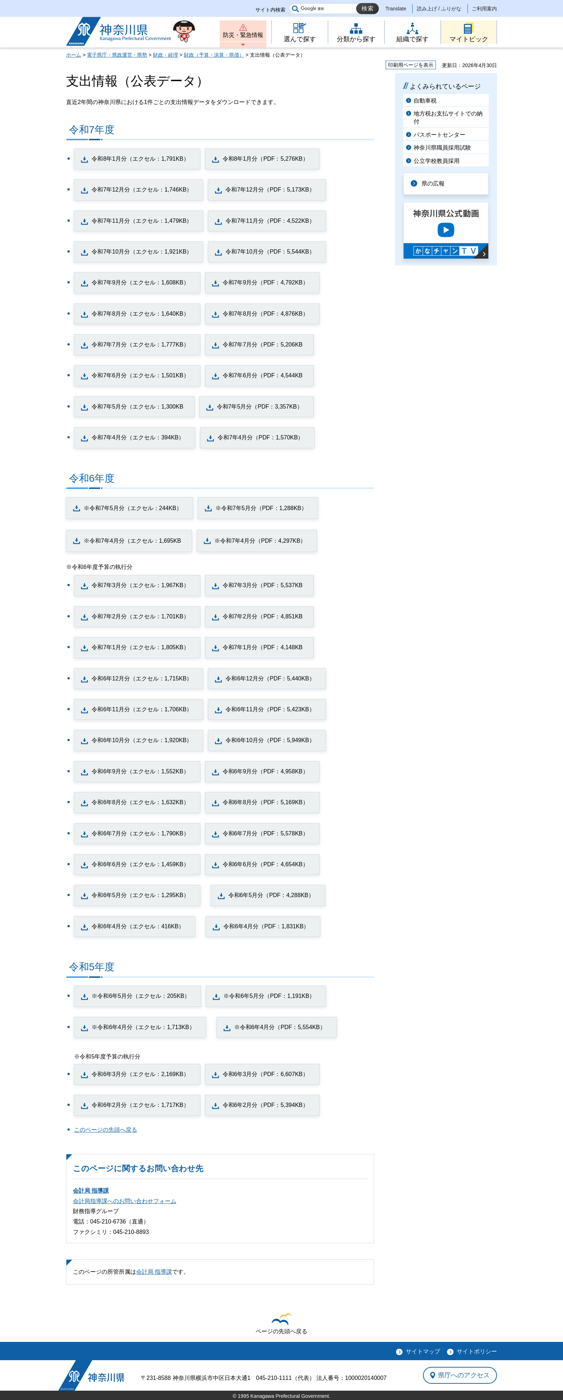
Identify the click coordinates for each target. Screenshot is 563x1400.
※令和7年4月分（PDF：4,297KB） (260, 541)
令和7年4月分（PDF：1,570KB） (260, 437)
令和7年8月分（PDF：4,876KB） (265, 314)
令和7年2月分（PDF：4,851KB (263, 616)
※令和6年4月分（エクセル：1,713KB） (143, 1027)
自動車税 (425, 101)
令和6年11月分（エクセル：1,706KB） (142, 709)
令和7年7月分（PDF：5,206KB (263, 344)
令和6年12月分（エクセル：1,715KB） (142, 678)
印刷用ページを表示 (410, 65)
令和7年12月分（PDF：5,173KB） (270, 190)
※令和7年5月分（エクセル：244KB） (133, 508)
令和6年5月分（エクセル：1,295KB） (140, 895)
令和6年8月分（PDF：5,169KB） (265, 802)
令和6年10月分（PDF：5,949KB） (270, 740)
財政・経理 (165, 55)
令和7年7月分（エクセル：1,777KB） (140, 344)
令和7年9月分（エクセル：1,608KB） (140, 282)
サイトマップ (423, 1351)
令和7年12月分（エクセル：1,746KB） (142, 190)
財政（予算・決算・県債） (214, 55)
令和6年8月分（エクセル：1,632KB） (140, 802)
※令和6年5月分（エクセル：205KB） (141, 996)
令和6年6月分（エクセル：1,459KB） (140, 864)
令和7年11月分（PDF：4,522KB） (270, 221)
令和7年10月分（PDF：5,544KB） (270, 252)
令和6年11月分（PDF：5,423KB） (270, 709)
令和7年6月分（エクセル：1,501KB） (140, 375)
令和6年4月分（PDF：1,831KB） (266, 926)
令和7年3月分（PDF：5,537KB (263, 585)
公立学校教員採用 (437, 161)
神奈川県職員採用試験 (442, 148)
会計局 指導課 (91, 1191)
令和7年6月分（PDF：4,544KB (263, 375)
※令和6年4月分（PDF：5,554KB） (280, 1027)
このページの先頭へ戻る (105, 1130)
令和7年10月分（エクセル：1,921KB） (142, 252)
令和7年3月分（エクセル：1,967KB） (140, 585)
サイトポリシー (477, 1351)
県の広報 (433, 183)
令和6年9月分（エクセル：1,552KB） (140, 771)
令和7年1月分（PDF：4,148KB (263, 647)
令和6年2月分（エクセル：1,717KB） (140, 1105)
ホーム (73, 55)
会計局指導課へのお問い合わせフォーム (124, 1201)
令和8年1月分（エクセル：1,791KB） (140, 159)
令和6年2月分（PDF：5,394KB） (265, 1105)
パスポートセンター (439, 135)
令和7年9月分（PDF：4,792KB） (265, 282)
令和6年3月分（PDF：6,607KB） (265, 1074)
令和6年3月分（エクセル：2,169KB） (140, 1074)
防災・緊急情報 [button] (243, 35)
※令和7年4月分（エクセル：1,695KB (132, 541)
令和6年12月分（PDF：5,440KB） (270, 678)
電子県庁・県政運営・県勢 (117, 55)
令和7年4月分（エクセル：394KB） (138, 437)
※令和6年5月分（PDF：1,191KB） (269, 996)
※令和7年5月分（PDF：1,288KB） (261, 508)
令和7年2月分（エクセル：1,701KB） (140, 616)
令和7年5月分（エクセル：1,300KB (137, 407)
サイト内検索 (270, 10)
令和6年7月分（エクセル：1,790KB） (140, 833)
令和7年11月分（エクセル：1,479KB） (142, 221)
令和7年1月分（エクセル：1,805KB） (140, 647)
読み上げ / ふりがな (439, 8)
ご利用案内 (484, 8)
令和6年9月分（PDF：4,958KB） (265, 771)
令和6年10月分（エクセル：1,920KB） (142, 740)
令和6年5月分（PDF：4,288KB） (271, 895)
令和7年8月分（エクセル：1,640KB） (140, 314)
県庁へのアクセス (464, 1375)
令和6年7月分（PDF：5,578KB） (265, 833)
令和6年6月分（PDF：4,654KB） (265, 864)
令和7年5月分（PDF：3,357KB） (260, 407)
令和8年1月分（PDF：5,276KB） (265, 159)
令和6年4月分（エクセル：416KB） (138, 926)
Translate (396, 8)
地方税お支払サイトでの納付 (448, 117)
